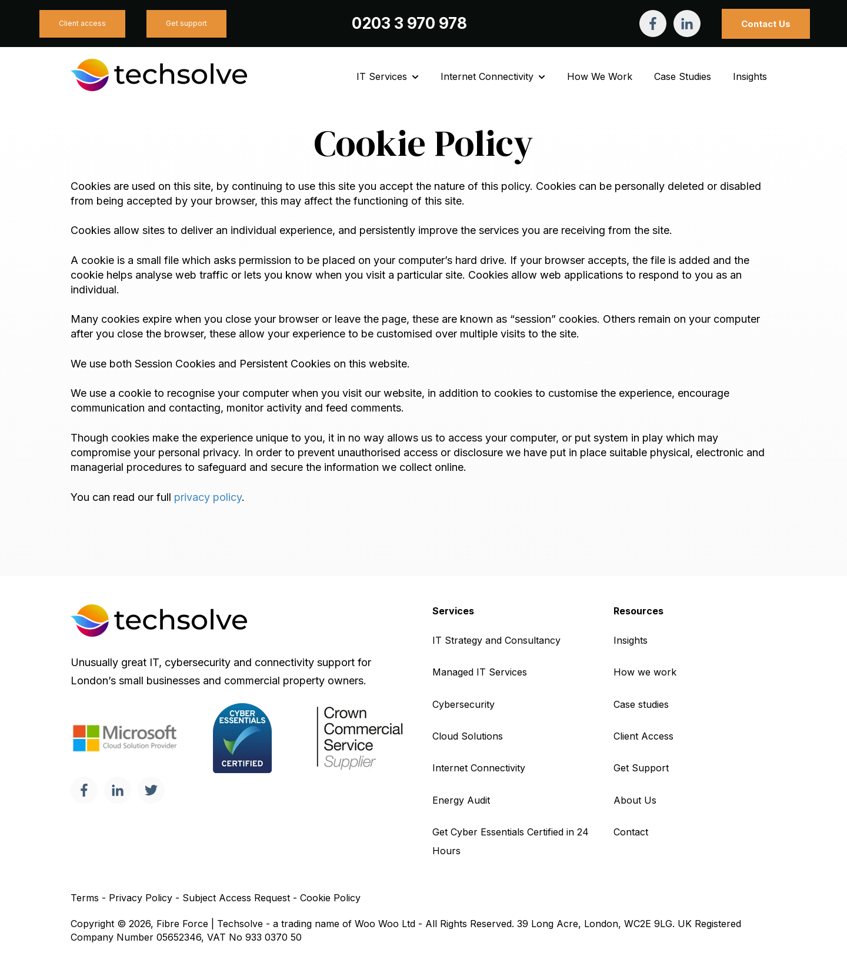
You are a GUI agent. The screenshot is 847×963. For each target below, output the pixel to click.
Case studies (641, 704)
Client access (82, 23)
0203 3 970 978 (409, 23)
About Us (634, 800)
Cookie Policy (330, 898)
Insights (750, 76)
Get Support (641, 768)
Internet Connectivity (487, 76)
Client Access (643, 736)
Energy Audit (461, 800)
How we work (644, 672)
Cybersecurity (463, 704)
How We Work (599, 76)
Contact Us (766, 23)
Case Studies (682, 76)
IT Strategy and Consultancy (496, 640)
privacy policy (208, 497)
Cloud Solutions (467, 736)
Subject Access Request (236, 898)
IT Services (381, 76)
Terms (85, 898)
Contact (630, 832)
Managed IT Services (479, 672)
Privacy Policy (140, 898)
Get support (186, 23)
